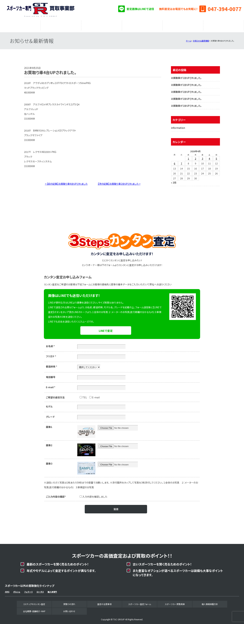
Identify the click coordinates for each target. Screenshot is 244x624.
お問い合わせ (69, 609)
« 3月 (173, 181)
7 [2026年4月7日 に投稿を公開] (181, 161)
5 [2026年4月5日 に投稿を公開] (216, 156)
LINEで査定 (106, 329)
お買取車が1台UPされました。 (186, 76)
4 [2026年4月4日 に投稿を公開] (209, 156)
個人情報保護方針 (210, 602)
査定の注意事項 (102, 24)
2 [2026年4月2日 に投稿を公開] (195, 156)
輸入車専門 (52, 590)
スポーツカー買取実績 (183, 24)
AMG (7, 590)
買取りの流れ (61, 24)
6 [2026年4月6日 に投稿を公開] (174, 161)
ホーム (188, 39)
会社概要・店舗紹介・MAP (223, 24)
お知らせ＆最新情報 (201, 39)
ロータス (40, 590)
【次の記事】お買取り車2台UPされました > (119, 182)
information (178, 126)
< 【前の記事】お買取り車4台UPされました (66, 182)
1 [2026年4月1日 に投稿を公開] (188, 156)
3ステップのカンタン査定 (20, 24)
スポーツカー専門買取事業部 (40, 10)
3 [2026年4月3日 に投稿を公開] (202, 156)
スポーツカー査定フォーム (142, 24)
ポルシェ (16, 590)
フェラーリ (28, 590)
